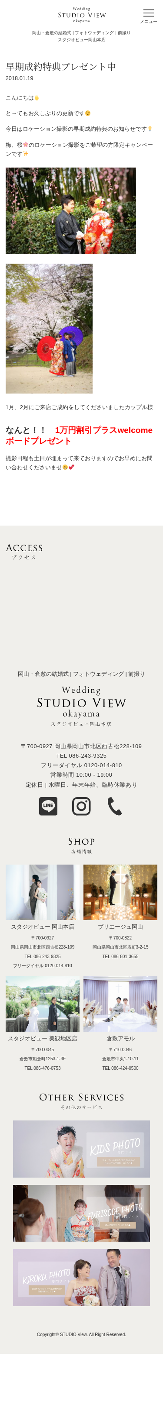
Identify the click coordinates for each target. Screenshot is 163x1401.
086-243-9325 (87, 755)
